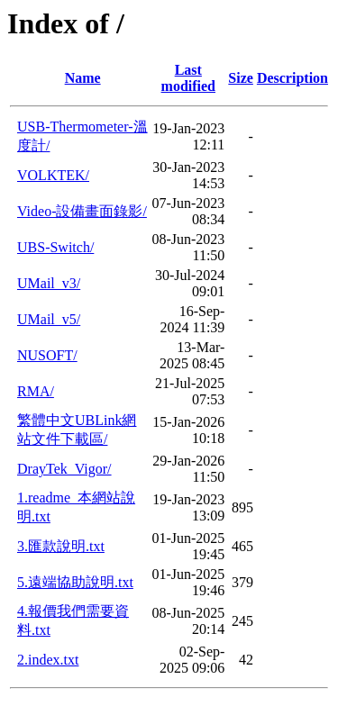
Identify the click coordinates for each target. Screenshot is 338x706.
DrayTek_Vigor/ (64, 468)
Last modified (188, 78)
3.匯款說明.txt (61, 546)
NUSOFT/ (47, 355)
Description (292, 78)
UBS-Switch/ (55, 247)
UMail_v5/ (48, 319)
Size (240, 78)
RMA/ (35, 391)
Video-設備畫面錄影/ (82, 211)
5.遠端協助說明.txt (75, 582)
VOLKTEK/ (53, 175)
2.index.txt (47, 659)
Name (83, 78)
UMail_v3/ (48, 283)
